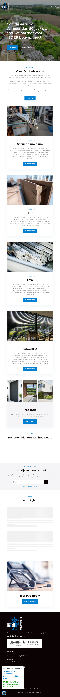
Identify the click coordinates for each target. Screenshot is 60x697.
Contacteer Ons (30, 601)
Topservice (8, 674)
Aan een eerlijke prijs (10, 677)
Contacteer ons (28, 47)
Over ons (12, 47)
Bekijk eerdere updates (30, 486)
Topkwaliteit (9, 671)
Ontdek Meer (30, 164)
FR (55, 7)
